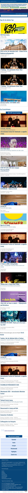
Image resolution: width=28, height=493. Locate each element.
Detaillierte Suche (24, 13)
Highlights (16, 462)
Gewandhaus (14, 465)
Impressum (15, 491)
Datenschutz (10, 491)
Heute (3, 466)
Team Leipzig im (21, 491)
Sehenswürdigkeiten (10, 466)
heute (17, 13)
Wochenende (9, 465)
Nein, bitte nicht (23, 7)
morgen (19, 13)
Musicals (3, 463)
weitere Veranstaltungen (7, 430)
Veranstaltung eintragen (6, 478)
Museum (5, 466)
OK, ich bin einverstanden (14, 7)
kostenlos (3, 473)
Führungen (13, 462)
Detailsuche (4, 477)
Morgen (4, 465)
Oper (24, 462)
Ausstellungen (21, 465)
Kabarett (19, 465)
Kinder (14, 463)
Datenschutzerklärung (5, 7)
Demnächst (4, 462)
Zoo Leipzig (17, 463)
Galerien (6, 463)
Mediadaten (5, 491)
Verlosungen (9, 462)
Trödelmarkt (21, 462)
